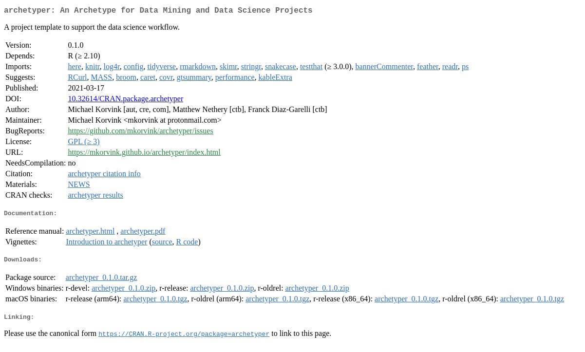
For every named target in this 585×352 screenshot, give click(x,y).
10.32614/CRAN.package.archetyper (125, 100)
